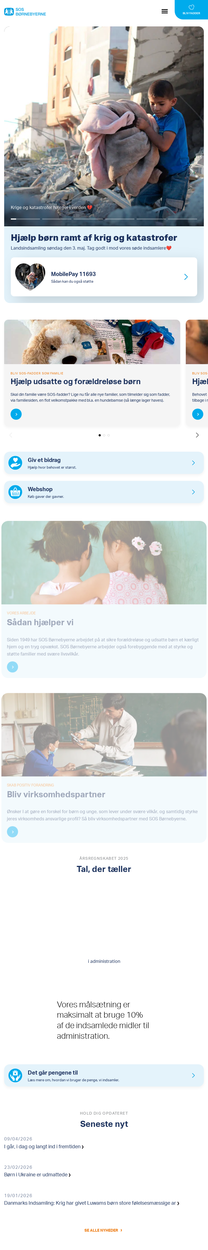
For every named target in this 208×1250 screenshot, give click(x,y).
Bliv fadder (191, 13)
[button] (197, 435)
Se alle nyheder (101, 1230)
